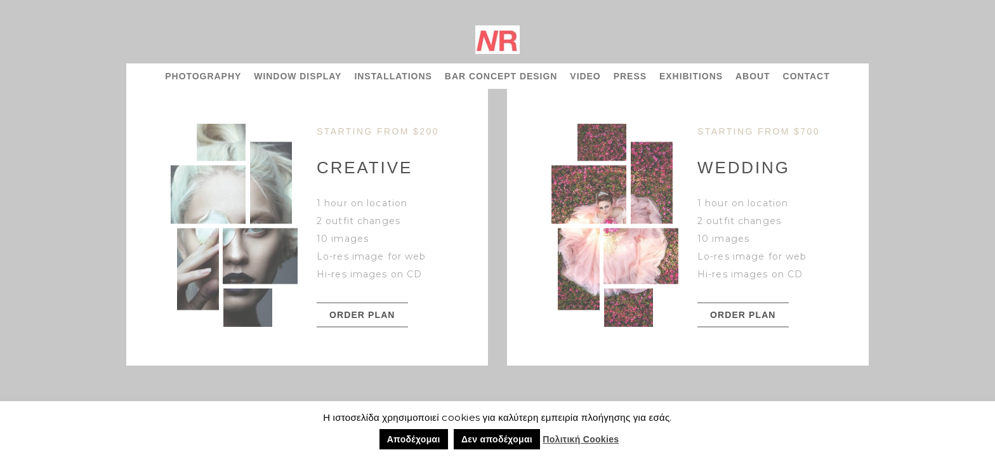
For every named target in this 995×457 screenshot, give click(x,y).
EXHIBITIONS (691, 76)
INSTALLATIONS (393, 76)
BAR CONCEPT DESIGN (501, 76)
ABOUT (752, 76)
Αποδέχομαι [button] (413, 439)
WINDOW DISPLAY (297, 76)
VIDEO (585, 76)
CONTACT (806, 76)
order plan (362, 315)
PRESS (630, 76)
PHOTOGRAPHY (203, 76)
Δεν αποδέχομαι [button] (496, 439)
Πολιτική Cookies (581, 439)
